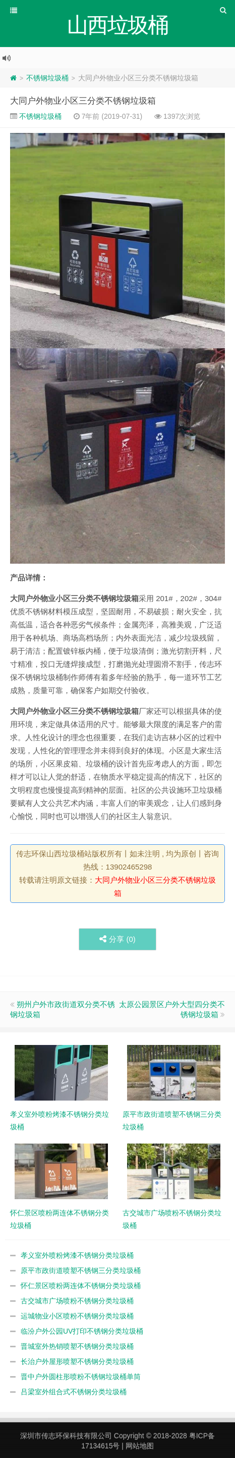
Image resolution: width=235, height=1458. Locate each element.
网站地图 (140, 1446)
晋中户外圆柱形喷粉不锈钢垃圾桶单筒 (81, 1377)
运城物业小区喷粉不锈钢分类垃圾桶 (77, 1316)
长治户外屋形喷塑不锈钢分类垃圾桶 (77, 1361)
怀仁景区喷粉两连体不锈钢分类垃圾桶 (81, 1286)
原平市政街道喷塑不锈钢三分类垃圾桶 (81, 1270)
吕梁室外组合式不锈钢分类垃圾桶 (74, 1392)
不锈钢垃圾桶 (47, 78)
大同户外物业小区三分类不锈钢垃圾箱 (83, 101)
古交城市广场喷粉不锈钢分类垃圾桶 (77, 1301)
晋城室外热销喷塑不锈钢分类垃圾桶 (77, 1346)
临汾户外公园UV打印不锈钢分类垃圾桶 (82, 1331)
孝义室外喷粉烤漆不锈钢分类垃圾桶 (77, 1255)
